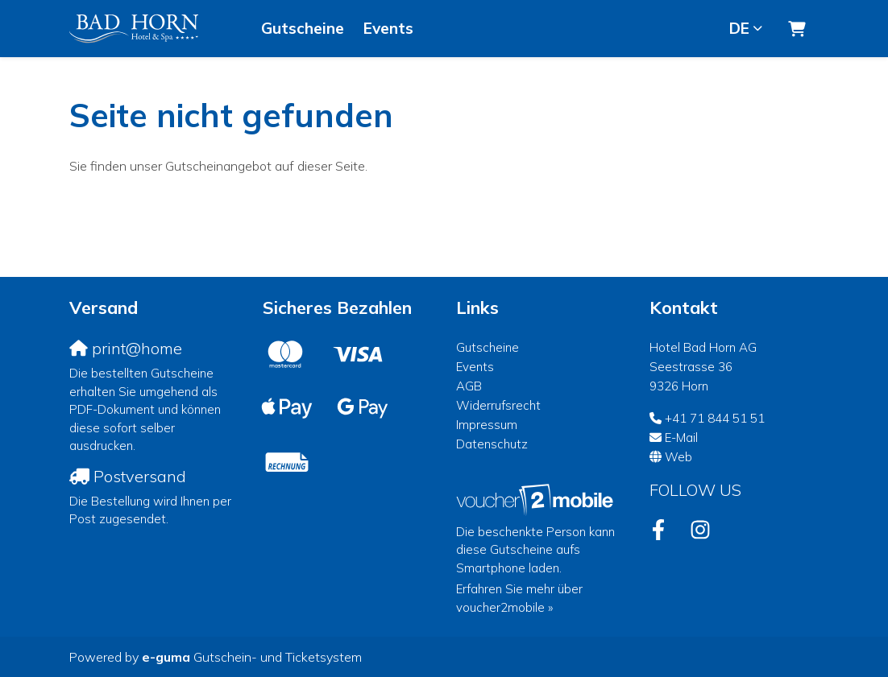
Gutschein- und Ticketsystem (252, 657)
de (739, 28)
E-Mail (681, 437)
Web (678, 456)
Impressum (486, 424)
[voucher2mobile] (537, 499)
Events (388, 28)
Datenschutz (492, 444)
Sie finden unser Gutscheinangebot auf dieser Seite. (218, 166)
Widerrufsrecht (498, 405)
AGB (469, 386)
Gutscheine (302, 28)
